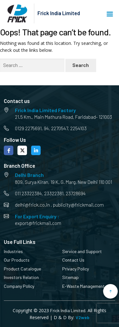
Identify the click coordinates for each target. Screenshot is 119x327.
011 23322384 (28, 193)
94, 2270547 (56, 128)
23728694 (76, 193)
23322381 (53, 193)
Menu (110, 14)
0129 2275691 (28, 128)
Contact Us (73, 260)
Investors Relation (21, 277)
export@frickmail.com (38, 223)
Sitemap (70, 277)
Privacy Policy (75, 268)
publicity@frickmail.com (78, 205)
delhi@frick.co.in (32, 205)
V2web (82, 317)
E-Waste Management (83, 286)
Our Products (17, 260)
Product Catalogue (22, 268)
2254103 (78, 128)
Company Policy (19, 286)
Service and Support (82, 251)
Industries (13, 251)
